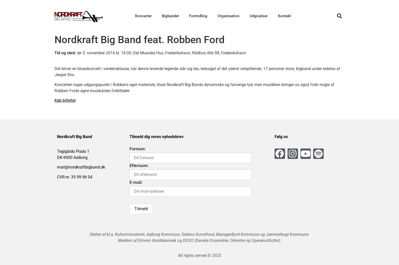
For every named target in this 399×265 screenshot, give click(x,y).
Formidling (198, 16)
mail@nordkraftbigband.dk (81, 167)
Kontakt (284, 16)
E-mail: (136, 182)
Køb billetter (65, 100)
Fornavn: (138, 148)
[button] (339, 16)
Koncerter (143, 16)
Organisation (228, 16)
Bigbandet (170, 16)
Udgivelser (259, 16)
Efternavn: (139, 165)
